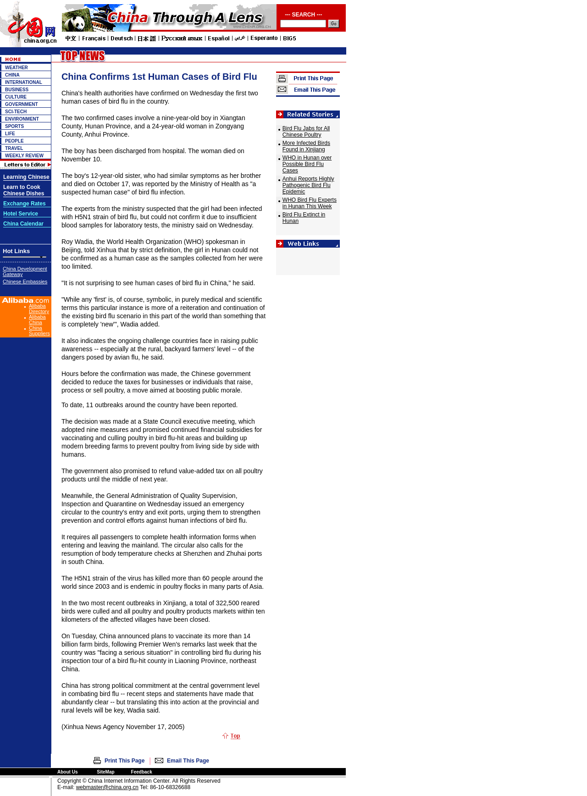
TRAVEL (14, 148)
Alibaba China (37, 319)
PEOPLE (14, 141)
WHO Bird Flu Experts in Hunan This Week (309, 203)
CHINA (12, 74)
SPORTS (14, 126)
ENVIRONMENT (22, 119)
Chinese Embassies (25, 281)
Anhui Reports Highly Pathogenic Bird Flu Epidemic (308, 185)
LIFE (10, 133)
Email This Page (188, 760)
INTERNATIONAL (23, 82)
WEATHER (16, 67)
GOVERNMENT (21, 104)
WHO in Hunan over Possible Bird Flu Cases (307, 164)
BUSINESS (16, 89)
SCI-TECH (16, 111)
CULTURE (16, 97)
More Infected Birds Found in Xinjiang (306, 146)
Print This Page (124, 760)
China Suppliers (39, 330)
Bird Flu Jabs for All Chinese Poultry (306, 131)
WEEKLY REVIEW (24, 155)
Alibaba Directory (39, 308)
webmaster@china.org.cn (107, 787)
